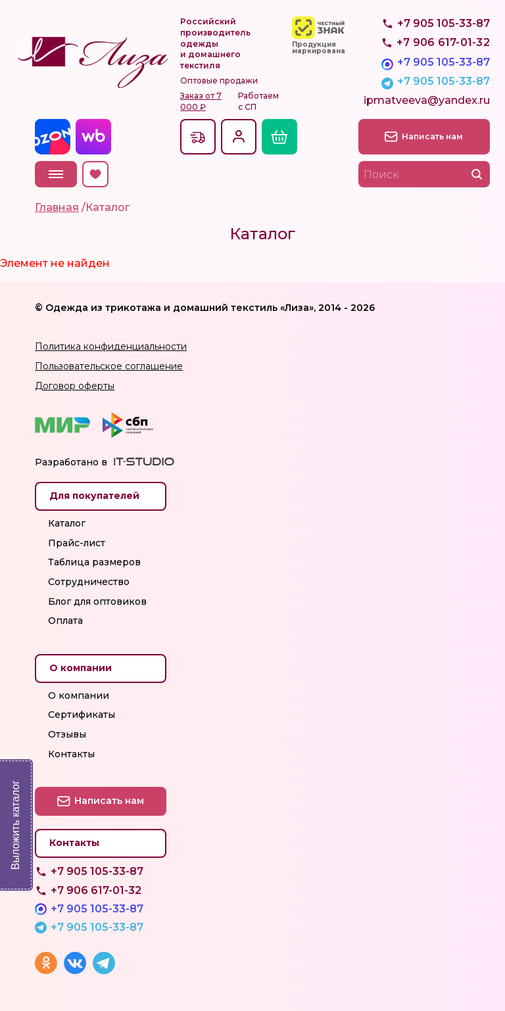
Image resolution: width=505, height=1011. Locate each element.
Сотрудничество (89, 582)
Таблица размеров (94, 562)
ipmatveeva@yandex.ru (427, 100)
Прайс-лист (76, 543)
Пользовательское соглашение (109, 366)
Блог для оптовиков (97, 601)
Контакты (71, 754)
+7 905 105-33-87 (443, 62)
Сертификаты (81, 714)
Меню (56, 174)
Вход (238, 136)
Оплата (65, 620)
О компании (78, 695)
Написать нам (432, 136)
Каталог (66, 523)
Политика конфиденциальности (111, 346)
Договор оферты (74, 386)
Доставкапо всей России (198, 136)
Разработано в (71, 462)
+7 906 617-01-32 (96, 890)
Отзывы (67, 734)
